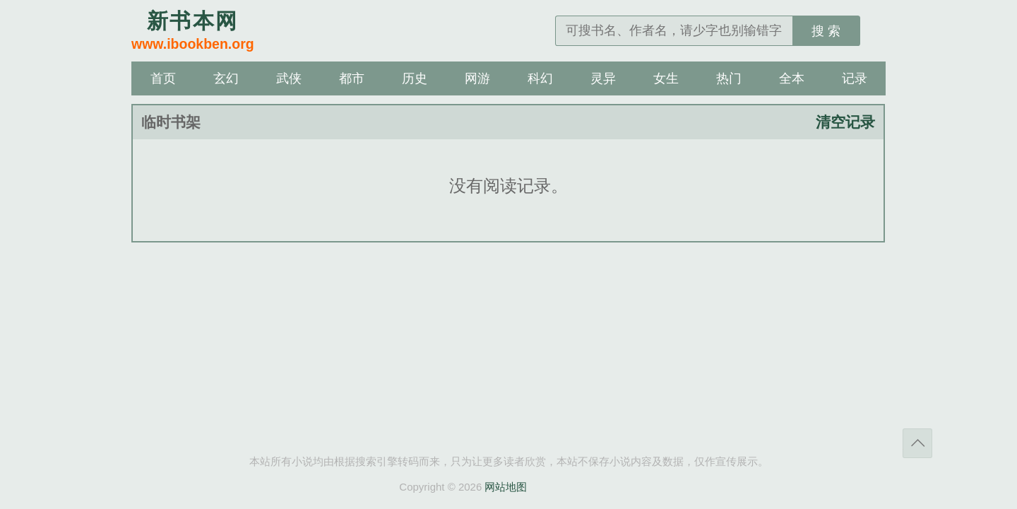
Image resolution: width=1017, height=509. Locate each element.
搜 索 (825, 31)
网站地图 (505, 487)
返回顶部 (917, 443)
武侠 (289, 78)
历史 (414, 78)
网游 (477, 78)
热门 (729, 78)
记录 (854, 78)
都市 (351, 78)
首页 (163, 78)
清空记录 (845, 122)
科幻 (540, 78)
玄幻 (226, 78)
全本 (791, 78)
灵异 (603, 78)
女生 (666, 78)
